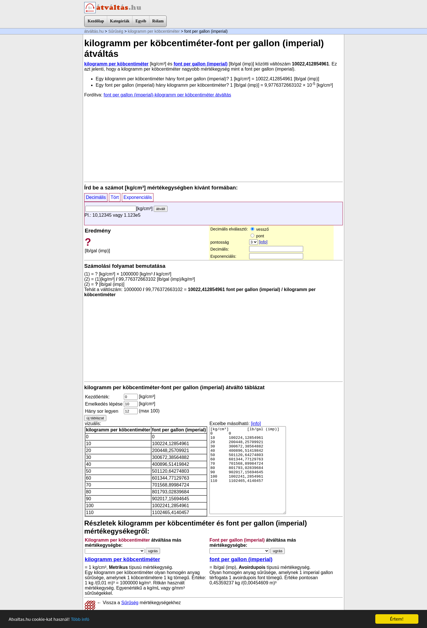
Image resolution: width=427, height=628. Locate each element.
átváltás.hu (94, 31)
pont (257, 236)
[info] (263, 242)
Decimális (96, 197)
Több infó (80, 619)
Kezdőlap (96, 21)
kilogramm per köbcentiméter (154, 31)
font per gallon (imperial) (201, 63)
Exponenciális (138, 197)
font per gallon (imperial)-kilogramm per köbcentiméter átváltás (167, 94)
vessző (260, 229)
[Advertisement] (213, 139)
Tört (115, 197)
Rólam (158, 21)
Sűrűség (115, 31)
